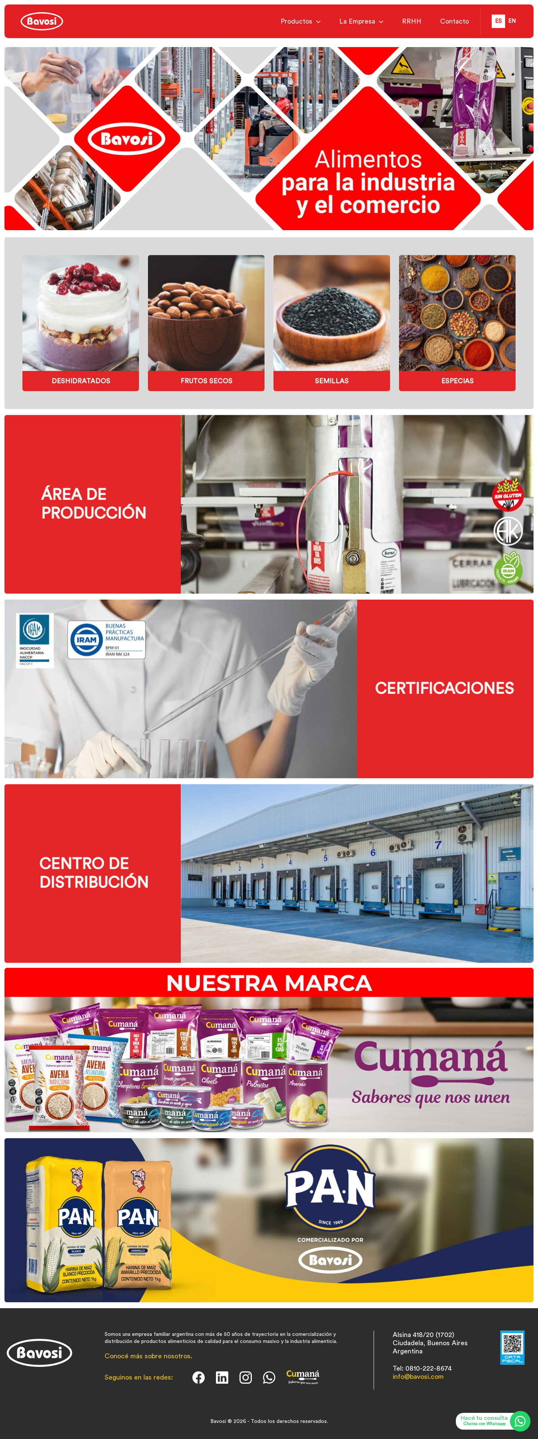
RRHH (411, 21)
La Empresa (357, 21)
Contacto (454, 21)
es (498, 21)
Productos (296, 21)
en (512, 21)
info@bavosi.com (418, 1376)
